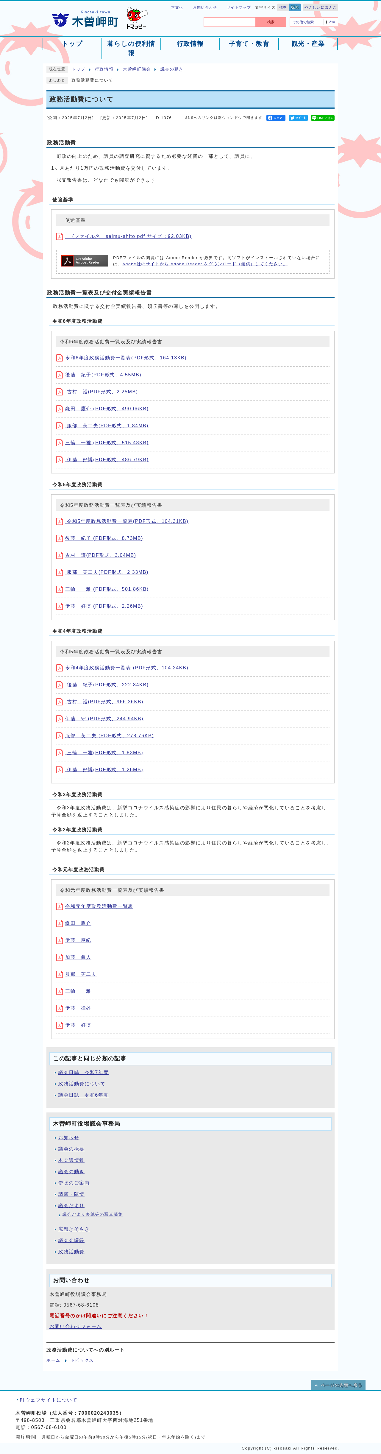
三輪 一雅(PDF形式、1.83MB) (99, 752)
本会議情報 (71, 1160)
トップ (78, 69)
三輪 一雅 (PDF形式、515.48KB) (102, 442)
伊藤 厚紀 (73, 940)
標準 (283, 7)
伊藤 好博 (73, 1025)
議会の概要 (71, 1148)
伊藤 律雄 (73, 1008)
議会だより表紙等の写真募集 (93, 1214)
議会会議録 (71, 1240)
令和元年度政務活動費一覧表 (94, 906)
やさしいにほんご (321, 7)
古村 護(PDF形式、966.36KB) (99, 701)
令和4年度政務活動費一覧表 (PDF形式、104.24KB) (122, 667)
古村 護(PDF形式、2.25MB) (97, 391)
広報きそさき (74, 1229)
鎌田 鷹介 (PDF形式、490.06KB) (102, 408)
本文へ (177, 7)
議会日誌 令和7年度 (83, 1072)
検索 (270, 22)
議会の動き (172, 69)
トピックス (82, 1360)
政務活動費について (81, 1083)
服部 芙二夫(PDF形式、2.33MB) (102, 572)
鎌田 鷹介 (73, 923)
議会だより (71, 1205)
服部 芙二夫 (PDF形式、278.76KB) (105, 735)
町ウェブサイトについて (49, 1399)
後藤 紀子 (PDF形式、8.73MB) (99, 538)
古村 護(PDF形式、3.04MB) (96, 555)
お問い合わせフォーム (75, 1326)
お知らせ (68, 1137)
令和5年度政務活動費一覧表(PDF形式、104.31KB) (122, 521)
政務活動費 (71, 1251)
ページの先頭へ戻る (342, 1385)
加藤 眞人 (73, 957)
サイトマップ (239, 7)
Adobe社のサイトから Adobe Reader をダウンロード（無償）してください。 (205, 264)
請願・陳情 (71, 1194)
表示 (332, 22)
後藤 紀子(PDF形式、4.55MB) (98, 374)
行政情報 (104, 69)
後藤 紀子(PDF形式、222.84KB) (102, 684)
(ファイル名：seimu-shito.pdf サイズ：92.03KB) (124, 236)
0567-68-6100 (49, 1427)
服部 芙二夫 (76, 974)
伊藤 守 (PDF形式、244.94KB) (99, 718)
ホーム (53, 1360)
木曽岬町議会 (137, 69)
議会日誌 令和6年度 (83, 1095)
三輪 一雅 (73, 991)
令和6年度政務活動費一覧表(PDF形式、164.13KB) (121, 357)
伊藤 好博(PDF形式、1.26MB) (99, 769)
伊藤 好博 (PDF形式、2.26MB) (99, 606)
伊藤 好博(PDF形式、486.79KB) (102, 459)
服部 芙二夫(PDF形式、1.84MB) (102, 425)
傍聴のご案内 (74, 1182)
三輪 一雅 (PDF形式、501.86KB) (102, 589)
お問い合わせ (205, 7)
